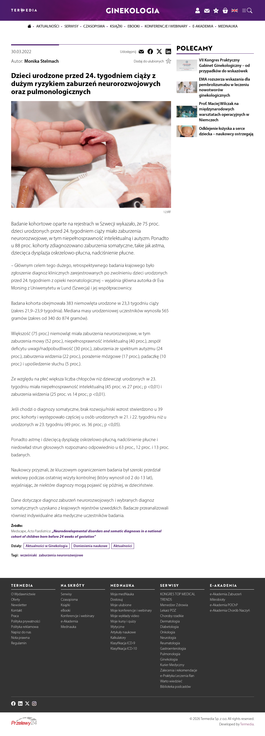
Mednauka (68, 627)
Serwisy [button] (71, 26)
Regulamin (19, 643)
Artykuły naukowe (123, 632)
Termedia (247, 724)
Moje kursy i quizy (123, 621)
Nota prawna (20, 637)
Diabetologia (169, 627)
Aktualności (122, 545)
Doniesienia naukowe (90, 545)
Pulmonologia (170, 654)
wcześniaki (28, 555)
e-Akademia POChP (224, 605)
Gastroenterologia (173, 648)
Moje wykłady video (125, 616)
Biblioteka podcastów (175, 686)
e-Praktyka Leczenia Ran (177, 676)
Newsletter (19, 605)
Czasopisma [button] (94, 26)
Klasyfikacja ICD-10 (124, 648)
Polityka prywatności (25, 621)
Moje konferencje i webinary (131, 610)
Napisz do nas (21, 632)
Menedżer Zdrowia (174, 605)
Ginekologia (169, 659)
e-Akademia (69, 621)
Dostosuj (117, 599)
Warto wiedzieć (171, 681)
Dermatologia (170, 621)
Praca (15, 616)
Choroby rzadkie (172, 616)
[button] (247, 10)
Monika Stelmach (41, 61)
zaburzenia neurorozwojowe (61, 555)
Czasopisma (69, 599)
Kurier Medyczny (172, 665)
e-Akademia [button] (203, 26)
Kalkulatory (118, 637)
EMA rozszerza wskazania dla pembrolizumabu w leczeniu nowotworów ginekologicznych (224, 87)
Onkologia (167, 632)
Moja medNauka (122, 594)
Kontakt (16, 610)
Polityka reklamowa (24, 627)
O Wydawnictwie (23, 594)
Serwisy (66, 594)
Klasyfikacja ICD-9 (123, 643)
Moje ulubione (121, 605)
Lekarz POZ (168, 610)
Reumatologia (170, 643)
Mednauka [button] (228, 26)
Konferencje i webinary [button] (166, 26)
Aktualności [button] (47, 26)
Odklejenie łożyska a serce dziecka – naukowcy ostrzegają (226, 131)
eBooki (134, 26)
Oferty (15, 599)
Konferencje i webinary (77, 616)
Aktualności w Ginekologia (47, 545)
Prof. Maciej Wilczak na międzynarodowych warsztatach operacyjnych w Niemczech (224, 111)
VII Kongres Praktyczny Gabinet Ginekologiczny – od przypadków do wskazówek (224, 65)
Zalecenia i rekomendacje (178, 670)
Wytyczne (117, 627)
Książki (116, 26)
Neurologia (168, 637)
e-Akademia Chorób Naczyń (230, 610)
